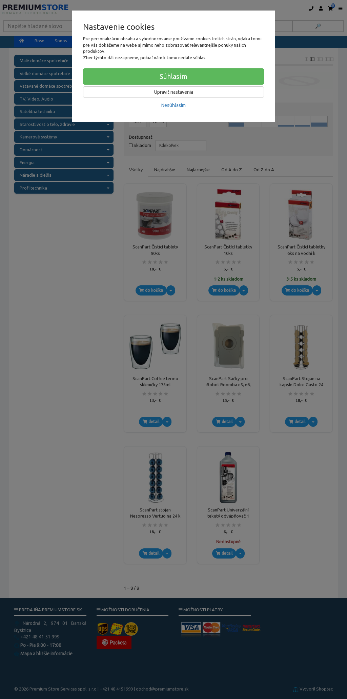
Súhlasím (173, 76)
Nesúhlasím (173, 105)
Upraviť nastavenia (173, 92)
